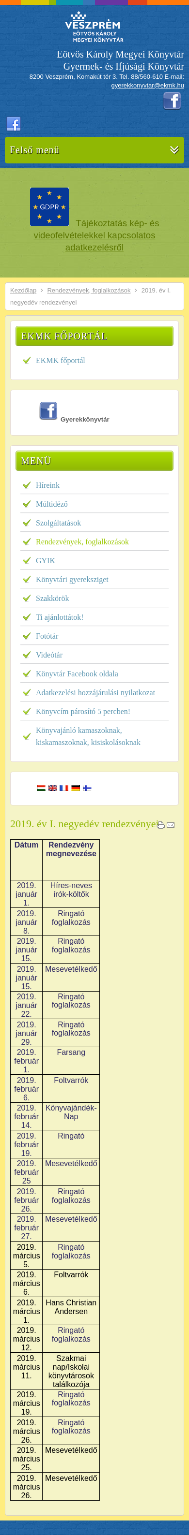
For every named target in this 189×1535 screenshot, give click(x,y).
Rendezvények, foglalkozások (88, 290)
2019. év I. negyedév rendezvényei (84, 824)
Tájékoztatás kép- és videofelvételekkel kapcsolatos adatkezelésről (96, 235)
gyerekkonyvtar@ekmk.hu (147, 85)
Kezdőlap (23, 290)
